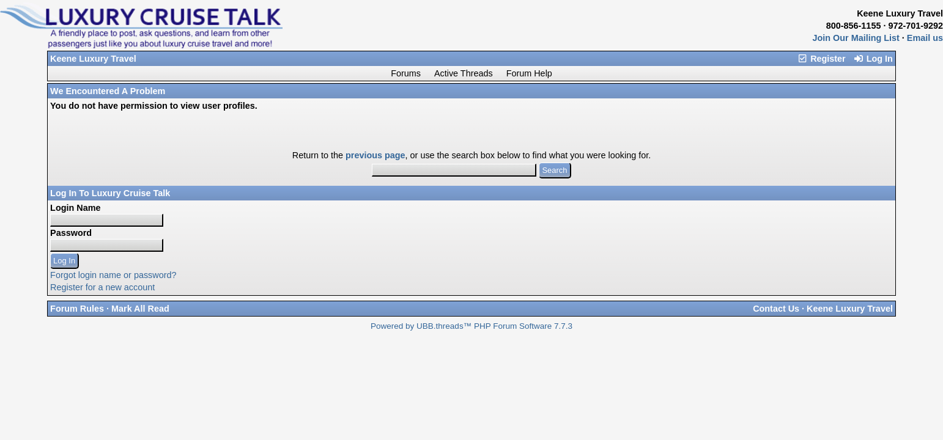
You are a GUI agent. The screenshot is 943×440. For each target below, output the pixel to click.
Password (71, 233)
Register (821, 59)
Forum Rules (77, 309)
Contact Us (776, 309)
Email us (925, 38)
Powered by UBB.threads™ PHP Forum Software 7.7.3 (471, 326)
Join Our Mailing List (856, 38)
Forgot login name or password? (113, 275)
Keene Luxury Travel (93, 59)
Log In (873, 59)
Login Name (75, 208)
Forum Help (529, 73)
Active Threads (463, 73)
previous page (375, 155)
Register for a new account (102, 287)
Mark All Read (140, 309)
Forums (406, 73)
